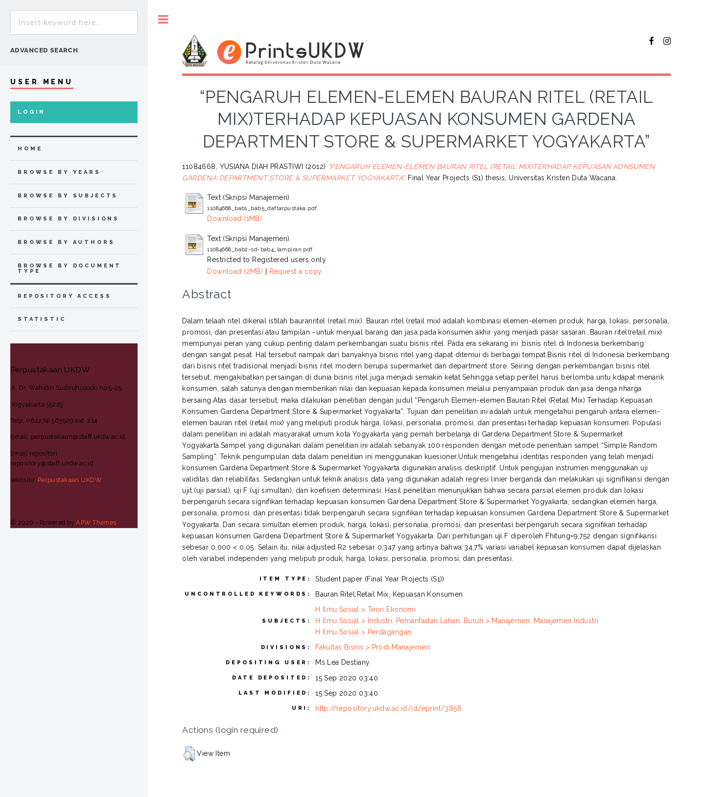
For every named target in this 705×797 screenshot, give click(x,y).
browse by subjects (68, 196)
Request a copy (295, 271)
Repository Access (64, 296)
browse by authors (66, 242)
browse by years (59, 172)
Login (32, 112)
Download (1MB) (234, 218)
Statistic (42, 319)
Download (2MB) (235, 271)
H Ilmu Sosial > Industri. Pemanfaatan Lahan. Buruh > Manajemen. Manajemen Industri (456, 621)
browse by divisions (68, 219)
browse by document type (69, 268)
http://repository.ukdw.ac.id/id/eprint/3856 (388, 708)
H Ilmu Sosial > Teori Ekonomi (365, 609)
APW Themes (96, 522)
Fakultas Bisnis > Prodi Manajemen (372, 647)
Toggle (163, 19)
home (30, 148)
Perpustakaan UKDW (69, 479)
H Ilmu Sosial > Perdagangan (363, 632)
